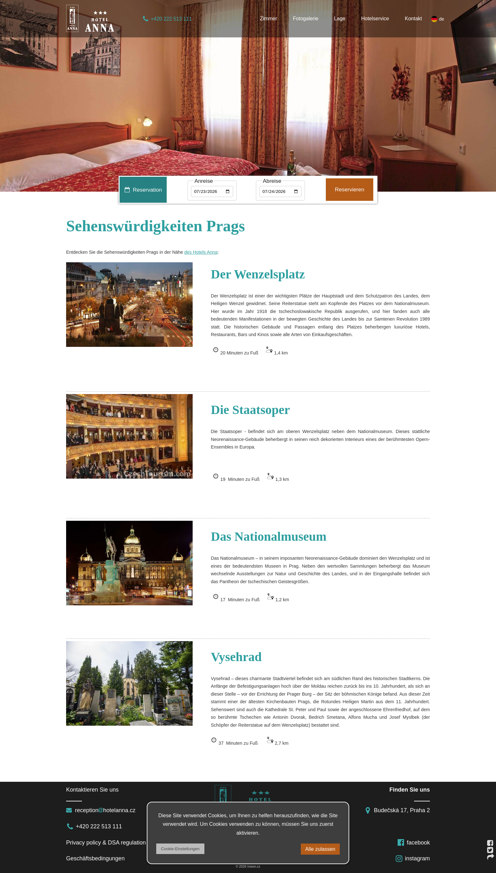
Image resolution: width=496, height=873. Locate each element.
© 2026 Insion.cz (248, 866)
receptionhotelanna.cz (100, 810)
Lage (339, 18)
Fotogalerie (305, 18)
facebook (413, 842)
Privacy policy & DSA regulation (106, 842)
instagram (412, 858)
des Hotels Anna (201, 252)
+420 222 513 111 (167, 19)
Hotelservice (375, 18)
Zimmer (268, 18)
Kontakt (413, 18)
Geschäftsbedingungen (97, 858)
